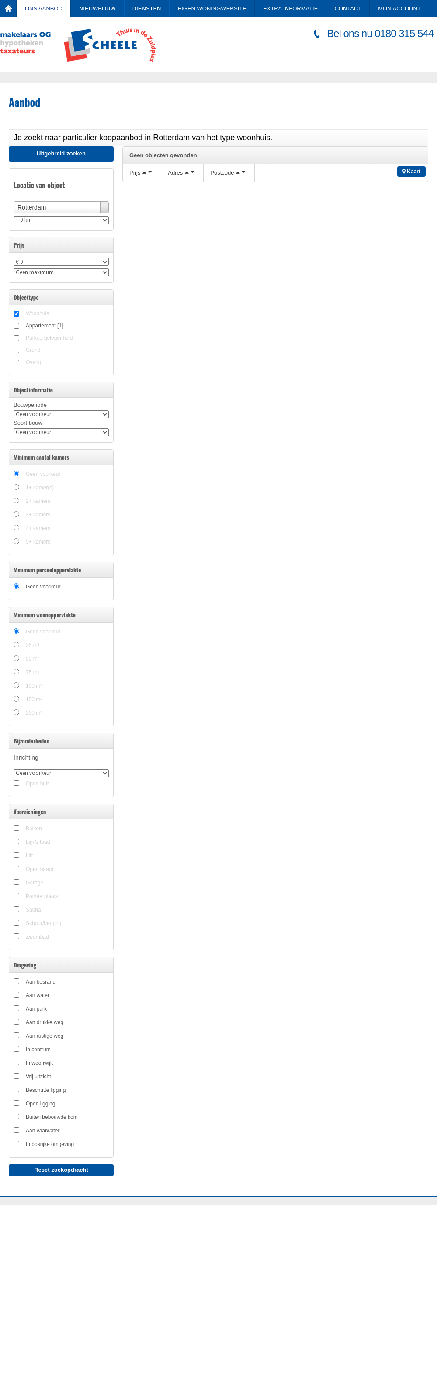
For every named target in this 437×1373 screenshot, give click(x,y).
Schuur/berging (43, 923)
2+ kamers (38, 501)
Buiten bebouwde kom (52, 1117)
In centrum (38, 1049)
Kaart (411, 172)
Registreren (385, 25)
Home (8, 8)
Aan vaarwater (42, 1131)
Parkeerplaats (42, 896)
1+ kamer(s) (40, 488)
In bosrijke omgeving (50, 1144)
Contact (347, 8)
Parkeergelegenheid (49, 338)
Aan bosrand (40, 982)
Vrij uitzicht (38, 1077)
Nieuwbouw (97, 8)
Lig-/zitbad (38, 842)
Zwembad (37, 937)
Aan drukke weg (44, 1022)
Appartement (44, 326)
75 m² (32, 672)
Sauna (33, 910)
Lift (29, 856)
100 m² (34, 686)
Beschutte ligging (46, 1090)
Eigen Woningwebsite (211, 8)
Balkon (34, 829)
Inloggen (417, 25)
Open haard (39, 869)
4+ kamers (38, 528)
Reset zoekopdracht (61, 1170)
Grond (33, 350)
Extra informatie (290, 8)
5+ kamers (38, 542)
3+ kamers (38, 515)
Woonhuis (37, 313)
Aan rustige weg (44, 1036)
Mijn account (399, 8)
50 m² (32, 659)
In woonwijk (39, 1063)
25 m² (32, 645)
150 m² (34, 699)
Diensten (146, 8)
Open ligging (40, 1104)
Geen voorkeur (43, 474)
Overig (33, 362)
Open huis (38, 784)
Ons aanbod (43, 8)
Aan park (36, 1009)
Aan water (37, 995)
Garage (34, 883)
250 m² (34, 713)
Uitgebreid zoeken (61, 153)
